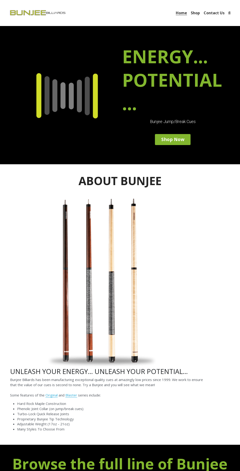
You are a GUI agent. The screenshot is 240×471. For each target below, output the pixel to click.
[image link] (38, 13)
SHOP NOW (119, 352)
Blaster (143, 241)
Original (124, 241)
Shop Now (172, 138)
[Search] (229, 13)
